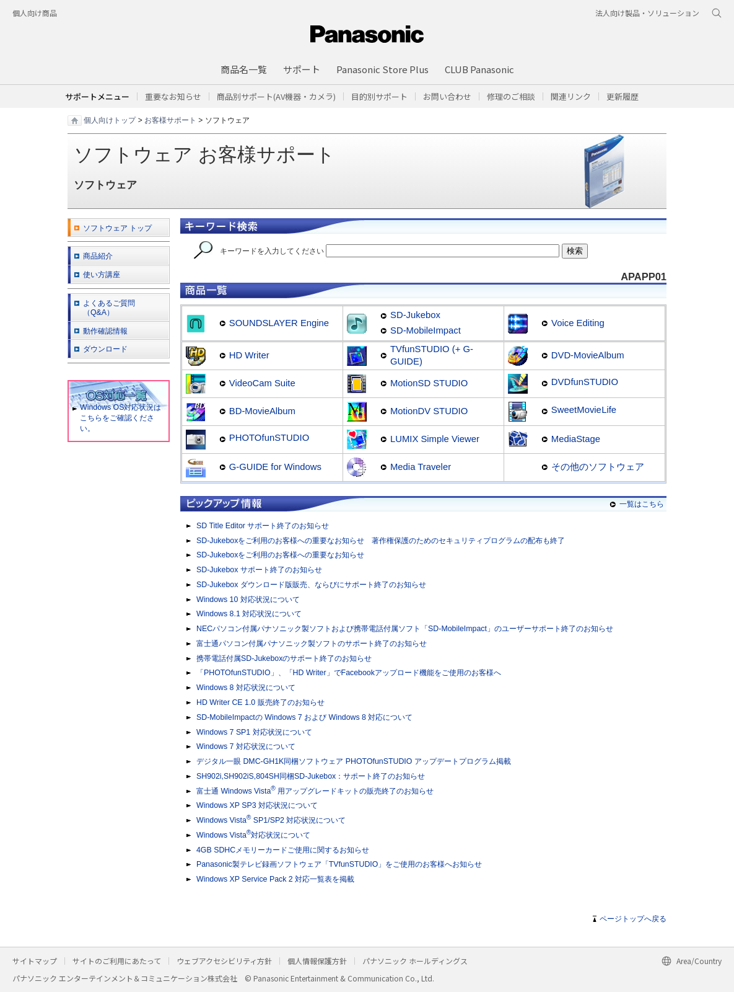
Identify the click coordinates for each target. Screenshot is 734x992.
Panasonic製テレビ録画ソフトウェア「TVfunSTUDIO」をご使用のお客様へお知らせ (339, 864)
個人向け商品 (34, 12)
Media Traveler (420, 467)
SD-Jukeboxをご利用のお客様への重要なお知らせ (280, 555)
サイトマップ (34, 960)
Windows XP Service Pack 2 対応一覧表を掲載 (275, 879)
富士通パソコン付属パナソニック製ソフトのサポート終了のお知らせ (311, 643)
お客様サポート (170, 119)
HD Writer (249, 355)
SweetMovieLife (583, 410)
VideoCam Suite (262, 383)
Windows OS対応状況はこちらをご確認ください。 (116, 418)
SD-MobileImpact (425, 330)
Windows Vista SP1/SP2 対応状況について (271, 820)
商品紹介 (98, 256)
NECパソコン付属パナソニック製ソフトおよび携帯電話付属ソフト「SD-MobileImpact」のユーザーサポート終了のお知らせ (404, 628)
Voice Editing (578, 323)
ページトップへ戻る (633, 918)
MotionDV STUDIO (429, 411)
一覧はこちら (641, 504)
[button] (379, 96)
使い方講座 (101, 274)
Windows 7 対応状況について (245, 746)
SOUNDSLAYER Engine (279, 323)
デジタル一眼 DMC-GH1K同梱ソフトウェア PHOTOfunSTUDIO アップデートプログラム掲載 (353, 761)
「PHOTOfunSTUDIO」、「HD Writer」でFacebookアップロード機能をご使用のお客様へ (348, 672)
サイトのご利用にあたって (116, 960)
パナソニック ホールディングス (415, 960)
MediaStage (575, 439)
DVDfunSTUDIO (584, 382)
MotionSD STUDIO (429, 383)
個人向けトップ (110, 119)
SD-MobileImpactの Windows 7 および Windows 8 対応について (304, 717)
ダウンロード (105, 349)
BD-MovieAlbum (262, 411)
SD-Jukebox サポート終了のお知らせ (259, 569)
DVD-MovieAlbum (587, 355)
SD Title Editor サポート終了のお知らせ (262, 525)
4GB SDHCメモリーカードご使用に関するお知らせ (282, 850)
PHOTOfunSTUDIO (269, 438)
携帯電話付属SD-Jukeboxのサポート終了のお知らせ (284, 658)
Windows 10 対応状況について (248, 599)
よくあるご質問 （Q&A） (109, 308)
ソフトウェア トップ (117, 228)
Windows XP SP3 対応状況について (257, 805)
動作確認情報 (105, 331)
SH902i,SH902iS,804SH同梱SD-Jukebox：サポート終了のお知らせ (310, 776)
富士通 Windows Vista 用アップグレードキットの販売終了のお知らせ (315, 790)
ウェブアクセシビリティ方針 (224, 960)
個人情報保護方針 (317, 960)
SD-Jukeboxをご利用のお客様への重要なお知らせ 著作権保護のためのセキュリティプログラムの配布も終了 (380, 540)
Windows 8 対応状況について (245, 687)
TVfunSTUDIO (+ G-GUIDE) (431, 355)
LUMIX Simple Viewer (434, 439)
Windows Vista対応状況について (253, 834)
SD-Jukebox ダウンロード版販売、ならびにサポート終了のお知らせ (311, 584)
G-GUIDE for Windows (275, 467)
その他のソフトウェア (597, 467)
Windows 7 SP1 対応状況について (254, 732)
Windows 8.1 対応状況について (249, 613)
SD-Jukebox (415, 315)
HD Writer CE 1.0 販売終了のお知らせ (260, 702)
